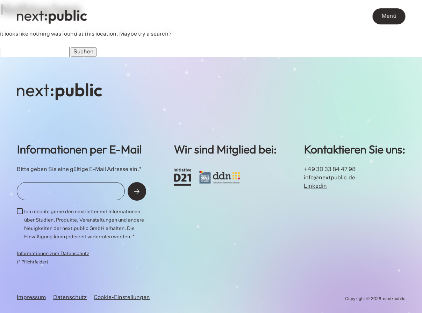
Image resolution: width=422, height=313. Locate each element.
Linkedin (315, 186)
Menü (388, 16)
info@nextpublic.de (329, 178)
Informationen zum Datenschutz (53, 253)
